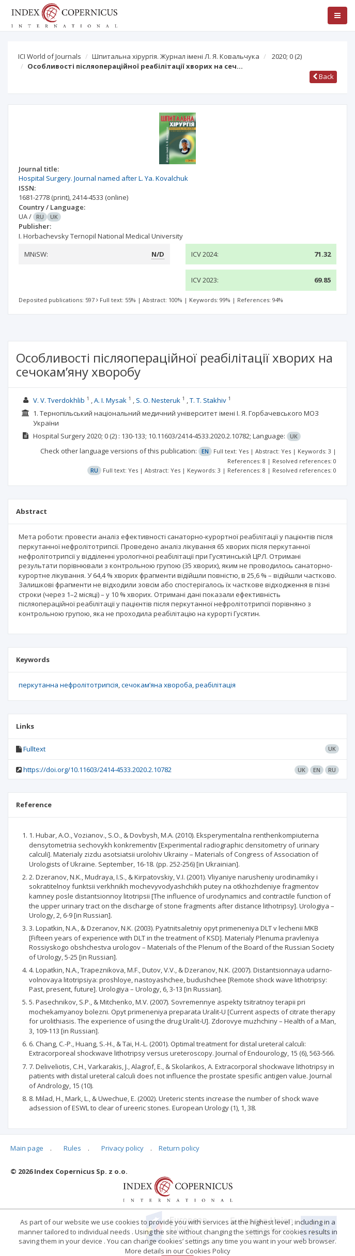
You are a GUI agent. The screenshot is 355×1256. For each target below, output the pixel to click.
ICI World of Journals (49, 56)
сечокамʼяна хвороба (156, 684)
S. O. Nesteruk (158, 400)
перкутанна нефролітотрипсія (68, 684)
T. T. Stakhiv (208, 400)
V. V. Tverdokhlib (59, 400)
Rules (72, 1148)
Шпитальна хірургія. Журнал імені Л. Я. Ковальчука (175, 56)
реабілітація (215, 684)
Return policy (179, 1148)
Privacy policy (122, 1148)
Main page (26, 1148)
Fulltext (34, 748)
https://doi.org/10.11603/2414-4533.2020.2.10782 (97, 769)
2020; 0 (287, 56)
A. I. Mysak (110, 400)
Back (323, 76)
